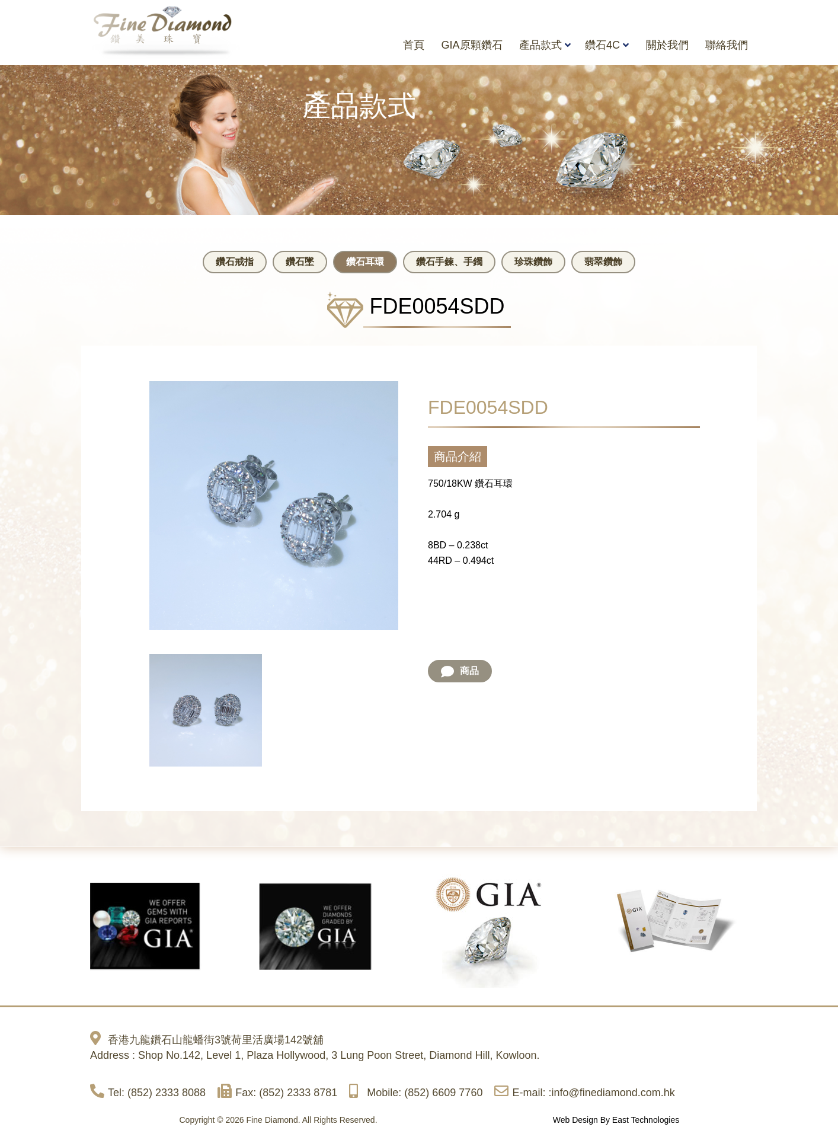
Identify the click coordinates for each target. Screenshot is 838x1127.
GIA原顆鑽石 (472, 45)
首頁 (413, 45)
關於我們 (667, 45)
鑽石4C (602, 45)
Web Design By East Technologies (616, 1119)
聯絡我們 (726, 45)
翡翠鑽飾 (603, 262)
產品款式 (540, 45)
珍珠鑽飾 (533, 262)
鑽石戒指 (235, 262)
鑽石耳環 (365, 262)
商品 (460, 670)
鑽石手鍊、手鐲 (449, 262)
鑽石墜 (300, 262)
